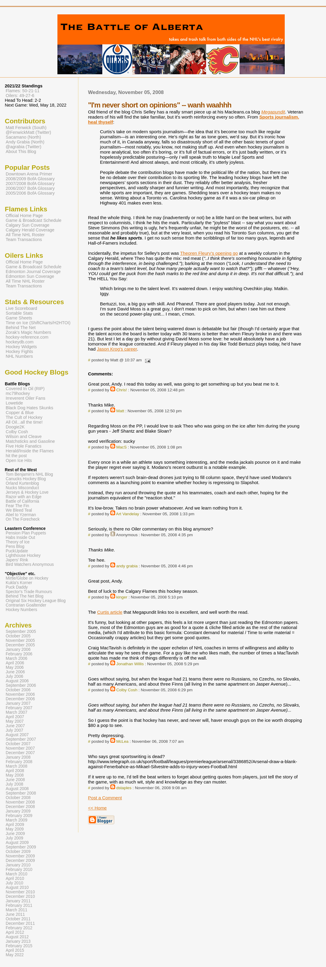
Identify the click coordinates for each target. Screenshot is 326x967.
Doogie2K (15, 427)
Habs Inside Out (20, 537)
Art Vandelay (127, 514)
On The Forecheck (22, 519)
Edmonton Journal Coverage (33, 271)
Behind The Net (21, 327)
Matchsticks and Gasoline (30, 441)
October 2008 (18, 797)
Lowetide (14, 403)
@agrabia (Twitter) (23, 146)
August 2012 (17, 937)
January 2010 (18, 865)
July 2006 (14, 676)
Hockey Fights (19, 351)
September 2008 (21, 793)
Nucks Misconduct (22, 488)
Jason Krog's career (117, 348)
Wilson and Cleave (24, 436)
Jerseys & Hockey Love (27, 492)
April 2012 (15, 932)
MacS (121, 447)
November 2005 (20, 640)
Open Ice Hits (19, 460)
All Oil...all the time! (24, 422)
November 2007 (20, 748)
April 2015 (15, 950)
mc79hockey (18, 393)
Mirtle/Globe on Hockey (27, 578)
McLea (122, 741)
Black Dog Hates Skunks (29, 407)
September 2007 (21, 739)
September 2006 (21, 685)
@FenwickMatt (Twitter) (28, 132)
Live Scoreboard (21, 308)
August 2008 (17, 788)
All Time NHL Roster (25, 234)
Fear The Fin (17, 506)
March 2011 (16, 910)
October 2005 (18, 636)
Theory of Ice (18, 542)
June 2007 (15, 726)
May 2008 (15, 775)
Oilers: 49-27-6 (20, 95)
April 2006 (15, 663)
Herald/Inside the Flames (30, 450)
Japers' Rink (17, 560)
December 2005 (20, 645)
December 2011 (20, 923)
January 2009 (18, 811)
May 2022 (15, 955)
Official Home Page (24, 215)
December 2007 (20, 753)
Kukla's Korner (19, 582)
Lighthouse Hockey (23, 555)
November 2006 (20, 694)
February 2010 (19, 869)
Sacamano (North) (23, 137)
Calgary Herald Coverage (30, 230)
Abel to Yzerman (21, 515)
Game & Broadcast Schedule (33, 220)
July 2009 (14, 838)
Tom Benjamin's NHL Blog (29, 474)
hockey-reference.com (27, 337)
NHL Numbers (19, 356)
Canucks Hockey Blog (26, 479)
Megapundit (273, 111)
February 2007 (19, 708)
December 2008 (20, 806)
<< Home (97, 807)
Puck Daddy (17, 587)
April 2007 (15, 717)
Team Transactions (24, 239)
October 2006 (18, 690)
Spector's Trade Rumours (29, 591)
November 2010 (20, 892)
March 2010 (16, 874)
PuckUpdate (17, 551)
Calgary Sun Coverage (27, 225)
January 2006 (18, 649)
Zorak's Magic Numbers (28, 332)
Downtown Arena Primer (29, 174)
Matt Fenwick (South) (26, 127)
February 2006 (19, 654)
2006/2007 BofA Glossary (30, 188)
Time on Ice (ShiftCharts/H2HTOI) (38, 322)
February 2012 (19, 928)
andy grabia (127, 566)
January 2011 (18, 901)
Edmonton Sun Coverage (30, 276)
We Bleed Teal (19, 510)
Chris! (121, 390)
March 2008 (16, 766)
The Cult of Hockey (24, 417)
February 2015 (19, 946)
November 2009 (20, 856)
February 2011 (19, 905)
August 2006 (17, 681)
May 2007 (15, 721)
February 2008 (19, 762)
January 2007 (18, 703)
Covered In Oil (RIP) (25, 388)
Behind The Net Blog (24, 596)
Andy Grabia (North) (25, 142)
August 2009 (17, 842)
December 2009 (20, 860)
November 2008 (20, 802)
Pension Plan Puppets (26, 533)
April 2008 (15, 771)
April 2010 (15, 878)
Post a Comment (105, 797)
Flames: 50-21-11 (22, 90)
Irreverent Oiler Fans (25, 398)
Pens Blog (15, 546)
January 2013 (18, 941)
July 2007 (14, 730)
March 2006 (16, 658)
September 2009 (21, 847)
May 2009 (15, 829)
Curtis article (109, 612)
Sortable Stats (19, 313)
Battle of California (22, 501)
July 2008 (14, 784)
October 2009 (18, 851)
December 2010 (20, 896)
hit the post (16, 455)
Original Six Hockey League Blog (35, 600)
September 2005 (21, 631)
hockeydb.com (19, 341)
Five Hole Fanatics (24, 446)
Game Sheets (19, 318)
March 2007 (16, 712)
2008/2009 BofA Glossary (30, 178)
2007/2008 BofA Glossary (30, 183)
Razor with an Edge (24, 497)
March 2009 (16, 820)
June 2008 (15, 779)
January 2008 (18, 757)
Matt (120, 411)
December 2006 (20, 699)
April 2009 (15, 824)
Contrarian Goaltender (26, 605)
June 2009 (15, 833)
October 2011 (18, 919)
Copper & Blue (20, 412)
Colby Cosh (127, 690)
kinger (121, 597)
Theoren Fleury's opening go (209, 253)
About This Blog (21, 151)
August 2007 (17, 735)
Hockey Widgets (21, 346)
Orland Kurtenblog (22, 483)
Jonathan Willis (130, 664)
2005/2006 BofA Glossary (30, 193)
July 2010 (14, 883)
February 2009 (19, 815)
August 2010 (17, 887)
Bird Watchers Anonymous (30, 564)
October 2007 (18, 744)
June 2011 (15, 914)
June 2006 (15, 672)
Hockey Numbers (21, 609)
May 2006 (15, 667)
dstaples (124, 788)
